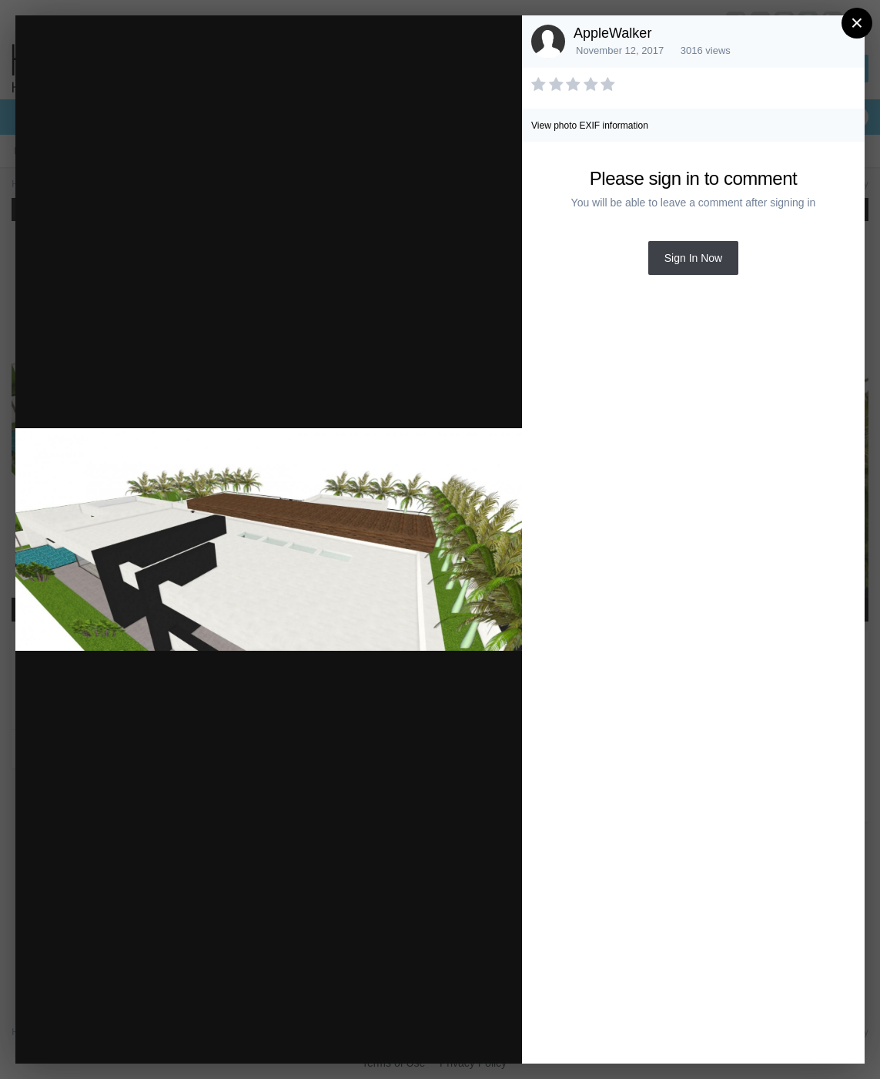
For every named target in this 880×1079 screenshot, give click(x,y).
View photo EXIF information (589, 125)
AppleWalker (612, 33)
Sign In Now (693, 258)
